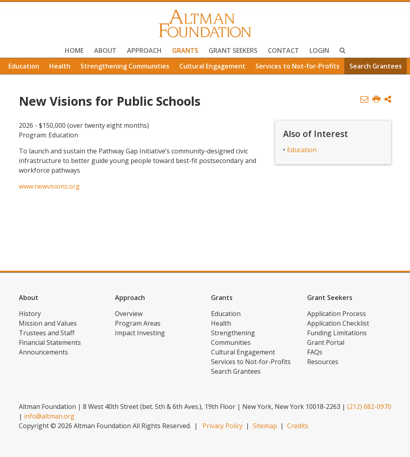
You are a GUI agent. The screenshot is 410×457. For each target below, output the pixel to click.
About (105, 50)
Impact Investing (140, 332)
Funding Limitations (337, 332)
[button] (387, 99)
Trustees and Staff (46, 332)
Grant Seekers (233, 50)
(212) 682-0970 (369, 406)
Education (23, 66)
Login (319, 50)
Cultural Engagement (212, 66)
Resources (322, 361)
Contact (283, 50)
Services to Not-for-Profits (297, 66)
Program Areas (138, 323)
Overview (129, 313)
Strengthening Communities (124, 66)
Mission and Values (48, 323)
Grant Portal (325, 342)
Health (59, 66)
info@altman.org (49, 416)
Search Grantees (376, 66)
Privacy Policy (223, 425)
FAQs (314, 352)
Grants (185, 50)
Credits (297, 425)
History (30, 313)
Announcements (43, 352)
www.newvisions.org (49, 186)
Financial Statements (50, 342)
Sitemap (265, 425)
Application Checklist (338, 323)
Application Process (336, 313)
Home (74, 50)
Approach (144, 50)
